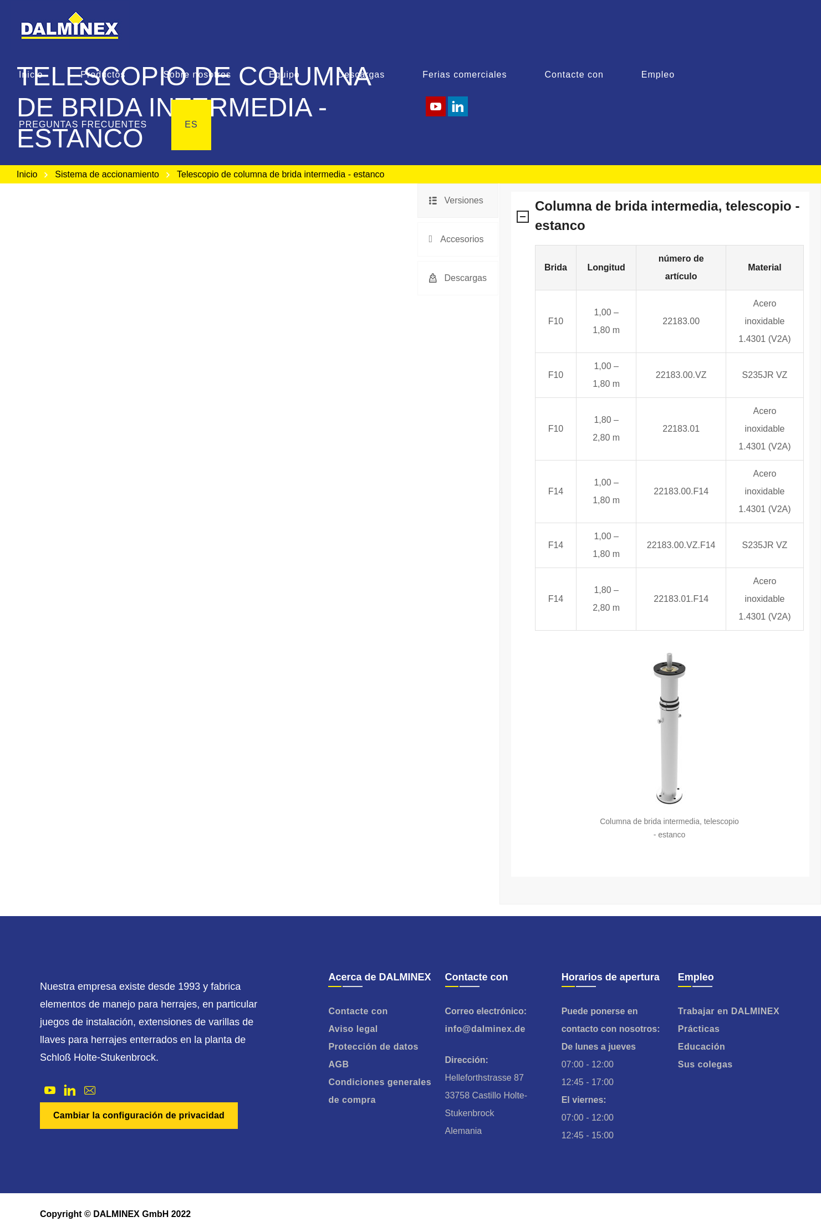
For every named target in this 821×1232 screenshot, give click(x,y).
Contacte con (357, 1011)
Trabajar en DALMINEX (728, 1011)
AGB (338, 1064)
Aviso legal (353, 1029)
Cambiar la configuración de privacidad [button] (139, 1115)
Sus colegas (705, 1064)
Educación (701, 1046)
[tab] (457, 200)
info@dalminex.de (485, 1029)
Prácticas (699, 1029)
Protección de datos (373, 1046)
